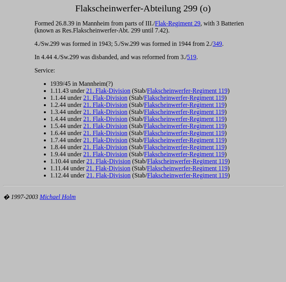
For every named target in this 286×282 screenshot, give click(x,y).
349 (217, 43)
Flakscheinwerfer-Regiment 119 (187, 90)
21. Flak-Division (108, 90)
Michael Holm (58, 196)
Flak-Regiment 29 (178, 23)
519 (191, 57)
